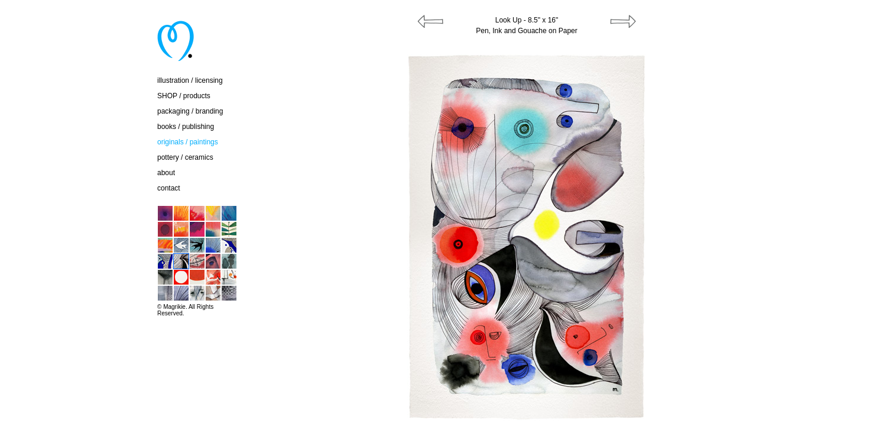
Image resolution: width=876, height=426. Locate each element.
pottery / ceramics (185, 157)
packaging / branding (190, 111)
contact (168, 188)
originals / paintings (187, 142)
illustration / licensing (190, 80)
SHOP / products (183, 96)
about (166, 173)
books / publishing (185, 126)
